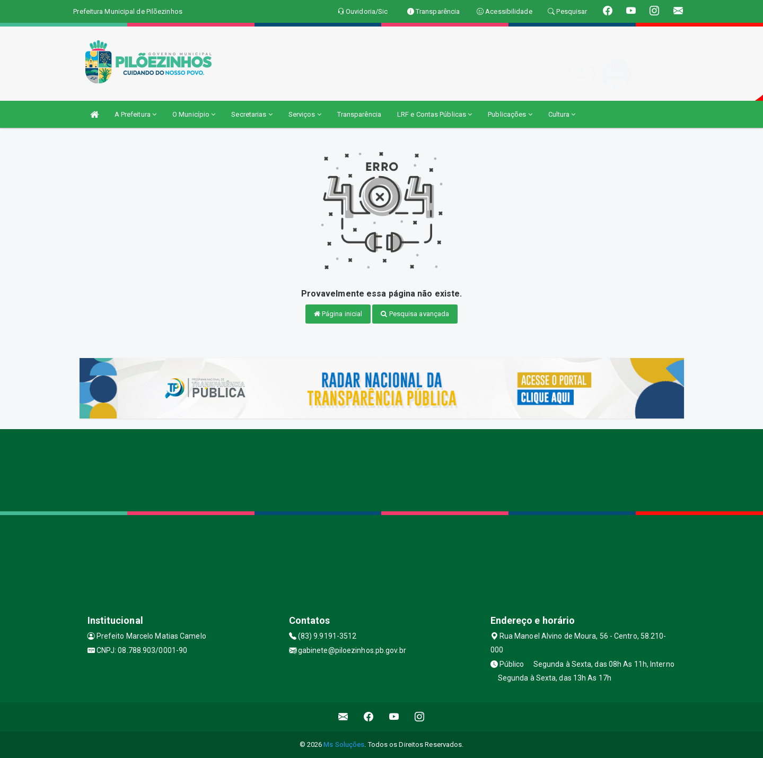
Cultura (562, 114)
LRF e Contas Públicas (434, 114)
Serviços (304, 114)
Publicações (510, 114)
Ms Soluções (343, 744)
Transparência (359, 114)
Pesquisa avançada (415, 314)
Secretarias (251, 114)
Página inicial (338, 314)
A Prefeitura (135, 114)
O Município (193, 114)
